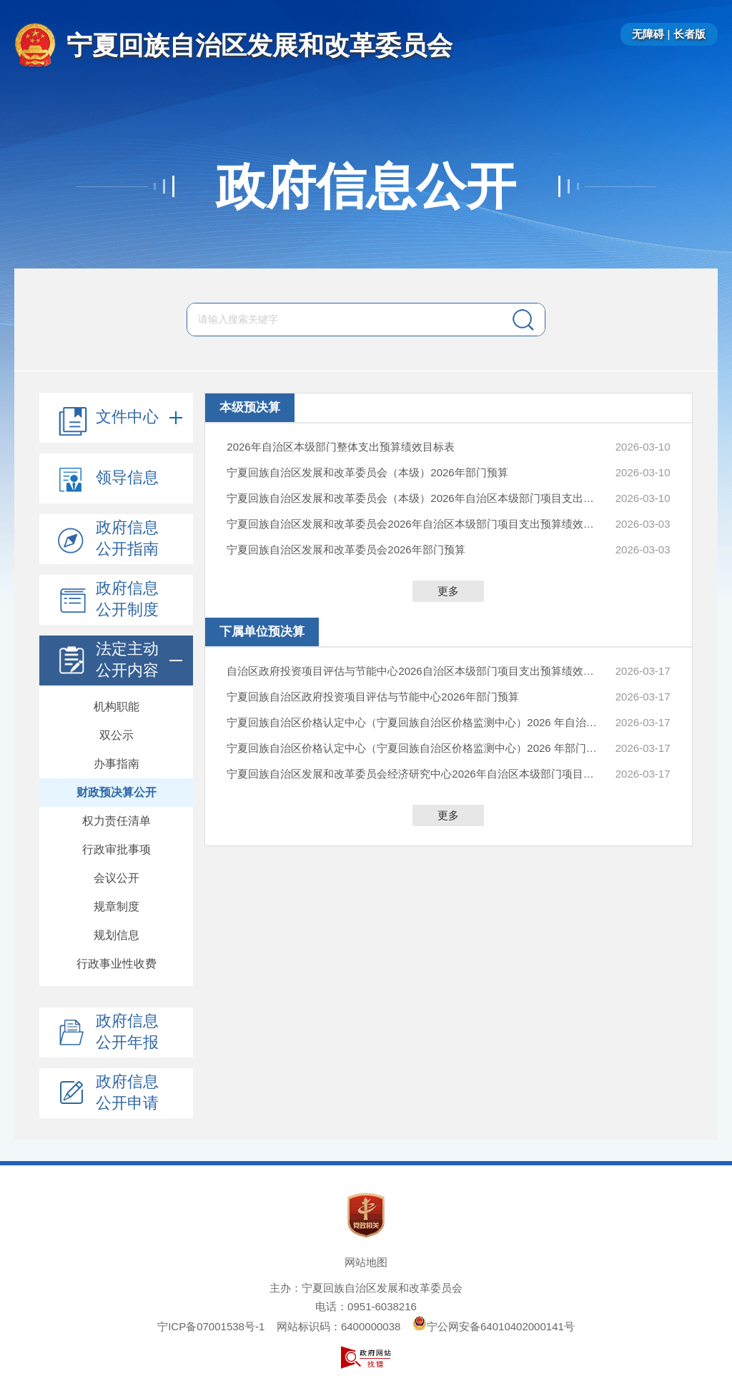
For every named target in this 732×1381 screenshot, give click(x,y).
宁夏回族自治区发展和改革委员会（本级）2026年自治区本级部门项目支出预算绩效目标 (412, 498)
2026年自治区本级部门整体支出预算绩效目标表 (340, 447)
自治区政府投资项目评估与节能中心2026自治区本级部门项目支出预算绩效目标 (412, 671)
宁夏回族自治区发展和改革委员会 (259, 45)
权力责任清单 (116, 821)
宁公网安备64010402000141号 (493, 1326)
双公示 (116, 735)
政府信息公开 (366, 186)
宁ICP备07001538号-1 (210, 1326)
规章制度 (116, 906)
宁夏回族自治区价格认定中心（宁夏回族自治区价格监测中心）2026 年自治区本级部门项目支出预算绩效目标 (412, 722)
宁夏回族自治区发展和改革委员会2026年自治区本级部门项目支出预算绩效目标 (412, 524)
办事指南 (116, 764)
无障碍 (648, 34)
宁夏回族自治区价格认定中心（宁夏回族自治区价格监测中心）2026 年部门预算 (412, 748)
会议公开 (116, 878)
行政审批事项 (116, 849)
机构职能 (116, 706)
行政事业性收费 (116, 964)
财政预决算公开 (116, 792)
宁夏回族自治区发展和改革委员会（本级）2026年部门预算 (367, 472)
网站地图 (366, 1262)
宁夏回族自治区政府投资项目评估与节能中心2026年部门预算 (372, 696)
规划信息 (116, 935)
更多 (448, 591)
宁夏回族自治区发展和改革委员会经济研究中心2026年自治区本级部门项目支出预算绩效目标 (412, 774)
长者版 (689, 34)
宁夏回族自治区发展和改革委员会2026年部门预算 (346, 549)
